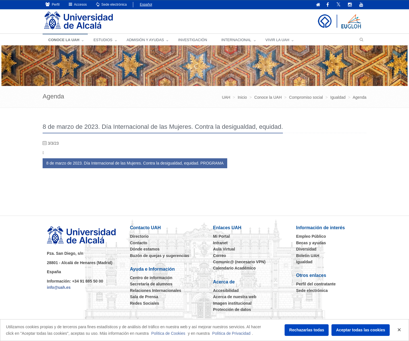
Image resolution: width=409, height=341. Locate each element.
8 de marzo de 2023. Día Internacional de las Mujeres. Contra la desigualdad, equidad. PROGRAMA (135, 163)
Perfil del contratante (316, 284)
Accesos (78, 4)
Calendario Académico (234, 268)
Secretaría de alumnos (151, 284)
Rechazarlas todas (306, 330)
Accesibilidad (226, 290)
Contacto (138, 243)
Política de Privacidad (231, 333)
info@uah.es (59, 287)
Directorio (139, 236)
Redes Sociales (144, 303)
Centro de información (151, 277)
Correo (219, 255)
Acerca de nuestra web (234, 296)
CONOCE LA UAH (63, 40)
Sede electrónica (111, 4)
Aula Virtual (224, 249)
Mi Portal (221, 236)
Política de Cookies (168, 333)
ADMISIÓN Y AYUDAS (145, 40)
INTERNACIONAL (236, 40)
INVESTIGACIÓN (192, 40)
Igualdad (304, 262)
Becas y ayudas (311, 243)
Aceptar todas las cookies (360, 330)
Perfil (52, 4)
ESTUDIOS (102, 40)
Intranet (220, 243)
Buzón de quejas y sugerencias (159, 255)
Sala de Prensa (144, 296)
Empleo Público (311, 236)
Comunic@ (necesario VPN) (239, 262)
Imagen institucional (232, 303)
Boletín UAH (308, 255)
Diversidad (306, 249)
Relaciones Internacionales (155, 290)
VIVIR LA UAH (277, 40)
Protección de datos (232, 309)
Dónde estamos (145, 249)
